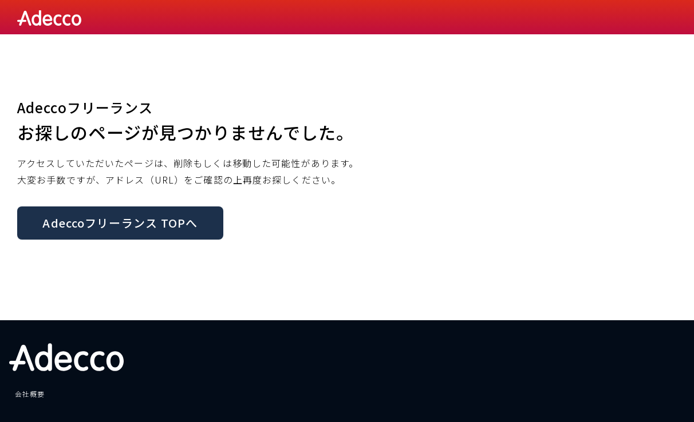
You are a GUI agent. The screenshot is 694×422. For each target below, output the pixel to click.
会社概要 (30, 394)
